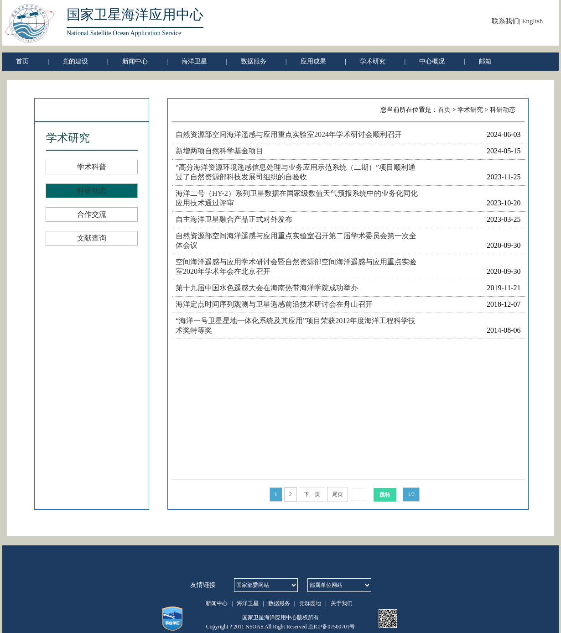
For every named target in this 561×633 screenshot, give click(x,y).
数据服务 (253, 61)
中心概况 (432, 61)
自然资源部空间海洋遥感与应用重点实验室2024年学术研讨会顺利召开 (289, 134)
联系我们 (505, 21)
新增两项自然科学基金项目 (219, 151)
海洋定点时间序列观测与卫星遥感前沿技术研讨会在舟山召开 (274, 304)
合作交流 (91, 214)
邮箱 (485, 61)
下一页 (312, 494)
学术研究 (372, 61)
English (532, 21)
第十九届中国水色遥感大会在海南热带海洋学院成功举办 (267, 288)
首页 (22, 61)
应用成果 (313, 61)
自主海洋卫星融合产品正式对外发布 (234, 219)
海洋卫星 (194, 61)
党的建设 (75, 61)
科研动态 (91, 190)
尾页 (337, 494)
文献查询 (91, 238)
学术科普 (91, 167)
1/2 (411, 494)
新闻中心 (135, 61)
